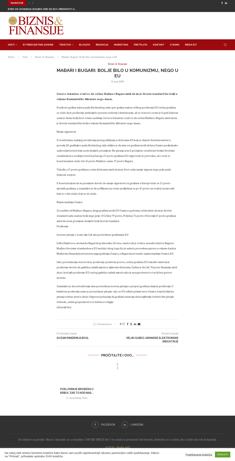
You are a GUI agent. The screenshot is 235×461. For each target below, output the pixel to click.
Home (11, 57)
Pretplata (140, 44)
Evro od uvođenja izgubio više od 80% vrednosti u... (42, 9)
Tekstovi (65, 44)
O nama (174, 44)
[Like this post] (123, 324)
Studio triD (123, 447)
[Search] (225, 44)
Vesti (11, 44)
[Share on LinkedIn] (135, 324)
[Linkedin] (226, 3)
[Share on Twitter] (131, 324)
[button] (29, 3)
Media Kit (191, 44)
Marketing (121, 44)
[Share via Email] (139, 324)
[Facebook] (222, 3)
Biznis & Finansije (44, 57)
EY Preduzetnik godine (38, 44)
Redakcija (102, 44)
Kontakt (158, 44)
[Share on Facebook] (127, 324)
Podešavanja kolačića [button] (199, 454)
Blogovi (84, 44)
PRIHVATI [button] (222, 454)
